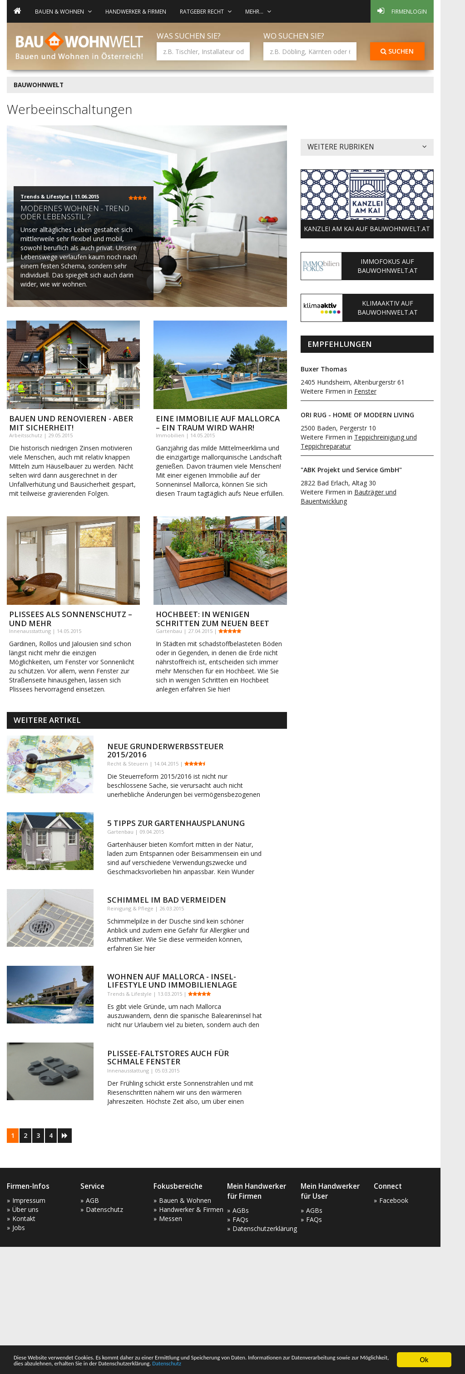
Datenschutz (350, 1364)
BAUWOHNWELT (39, 85)
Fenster (365, 391)
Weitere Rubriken (367, 147)
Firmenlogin (402, 11)
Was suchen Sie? (189, 35)
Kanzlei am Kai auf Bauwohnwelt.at (367, 228)
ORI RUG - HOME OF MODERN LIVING (357, 414)
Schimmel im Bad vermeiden (166, 900)
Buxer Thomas (324, 369)
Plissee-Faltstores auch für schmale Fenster (168, 1057)
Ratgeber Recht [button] (206, 11)
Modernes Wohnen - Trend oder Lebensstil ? (74, 212)
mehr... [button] (258, 11)
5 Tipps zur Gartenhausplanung (176, 823)
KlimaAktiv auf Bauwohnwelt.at (387, 307)
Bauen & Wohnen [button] (63, 11)
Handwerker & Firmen (135, 11)
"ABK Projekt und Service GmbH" (351, 469)
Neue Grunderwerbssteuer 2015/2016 (165, 750)
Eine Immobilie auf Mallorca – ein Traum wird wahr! (218, 423)
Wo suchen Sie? (293, 35)
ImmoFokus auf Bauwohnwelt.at (387, 266)
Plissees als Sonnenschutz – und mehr (70, 618)
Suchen (397, 51)
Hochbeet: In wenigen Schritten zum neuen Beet (212, 618)
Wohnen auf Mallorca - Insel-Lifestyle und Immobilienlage (172, 980)
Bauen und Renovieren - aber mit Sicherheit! (71, 423)
